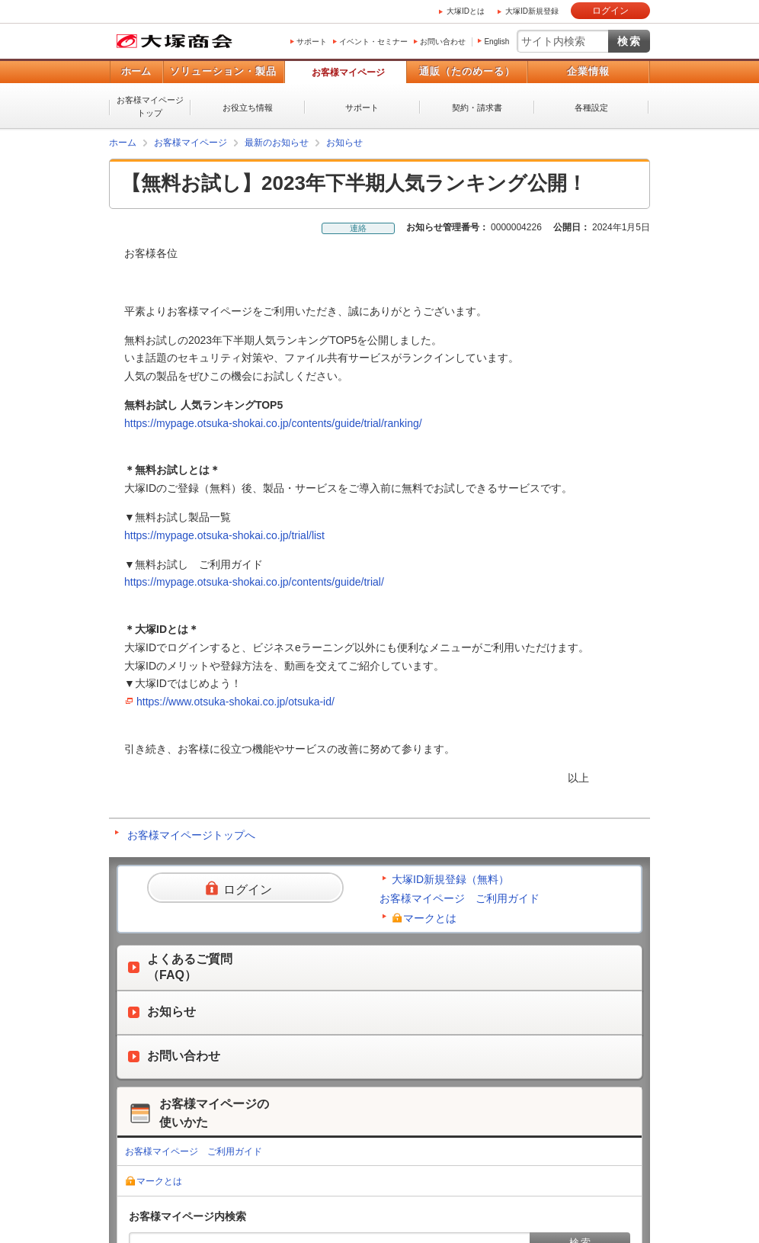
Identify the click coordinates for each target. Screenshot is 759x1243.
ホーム (136, 71)
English (496, 41)
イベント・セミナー (373, 41)
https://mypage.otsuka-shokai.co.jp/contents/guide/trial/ (254, 582)
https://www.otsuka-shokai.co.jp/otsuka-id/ (235, 701)
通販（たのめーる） (467, 71)
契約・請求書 (477, 107)
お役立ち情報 (248, 107)
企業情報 (588, 71)
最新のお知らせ (277, 142)
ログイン (610, 10)
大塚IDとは (466, 11)
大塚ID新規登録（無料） (450, 879)
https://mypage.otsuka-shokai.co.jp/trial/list (224, 535)
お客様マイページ (348, 72)
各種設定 (591, 107)
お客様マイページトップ (150, 106)
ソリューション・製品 (223, 71)
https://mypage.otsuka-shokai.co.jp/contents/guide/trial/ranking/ (273, 423)
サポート (311, 41)
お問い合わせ (443, 41)
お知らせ (344, 142)
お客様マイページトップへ (191, 835)
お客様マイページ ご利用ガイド (460, 898)
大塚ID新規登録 (532, 11)
